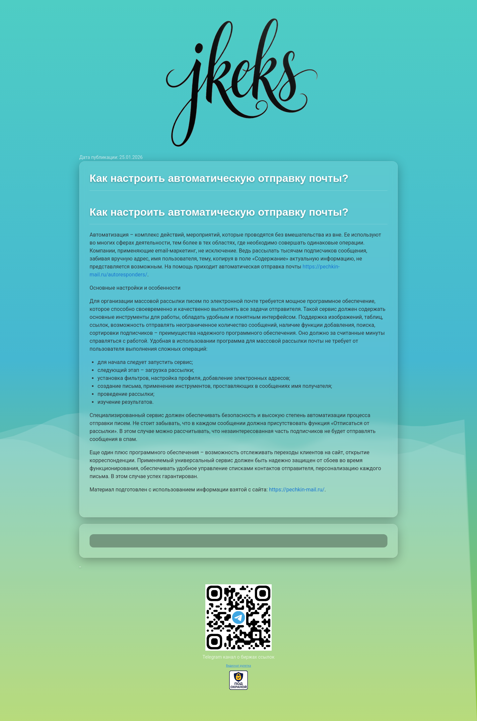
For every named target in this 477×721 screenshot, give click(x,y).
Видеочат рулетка (238, 665)
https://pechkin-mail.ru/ (296, 489)
